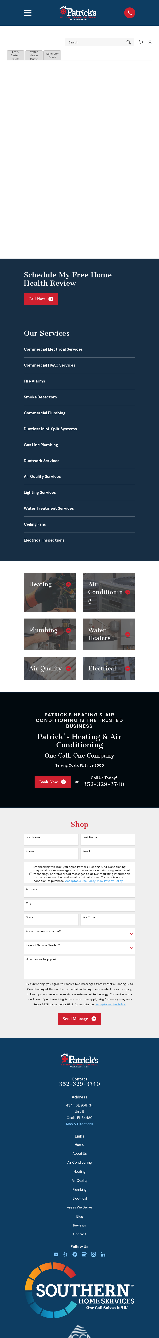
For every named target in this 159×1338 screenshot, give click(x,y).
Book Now (52, 781)
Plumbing (79, 1189)
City (28, 903)
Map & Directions (79, 1124)
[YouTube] (56, 1254)
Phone (30, 851)
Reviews (79, 1225)
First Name (33, 837)
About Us (79, 1153)
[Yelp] (65, 1254)
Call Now (41, 299)
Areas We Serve (79, 1207)
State (30, 917)
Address (31, 889)
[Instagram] (93, 1254)
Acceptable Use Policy (80, 881)
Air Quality (80, 1180)
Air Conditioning (79, 1162)
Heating (79, 1171)
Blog (79, 1216)
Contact (79, 1234)
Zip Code (89, 917)
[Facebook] (74, 1254)
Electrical (79, 1198)
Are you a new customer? (43, 931)
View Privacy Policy (110, 881)
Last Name (90, 837)
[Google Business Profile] (84, 1254)
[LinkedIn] (103, 1254)
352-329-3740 (103, 784)
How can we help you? (41, 959)
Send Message (79, 1018)
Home (79, 1144)
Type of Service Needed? (43, 945)
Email (86, 851)
